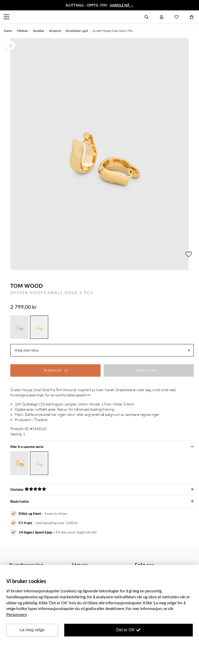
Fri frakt (25, 523)
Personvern (16, 614)
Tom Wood (26, 286)
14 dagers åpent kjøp (35, 532)
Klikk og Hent (30, 513)
